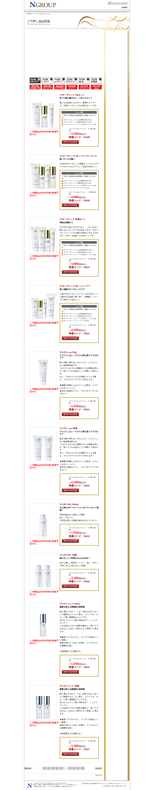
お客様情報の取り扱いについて (99, 783)
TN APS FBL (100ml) (69, 504)
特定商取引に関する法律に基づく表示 (115, 786)
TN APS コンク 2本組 (69, 686)
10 (82, 768)
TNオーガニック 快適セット (73, 219)
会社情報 (85, 783)
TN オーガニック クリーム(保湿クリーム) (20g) (80, 124)
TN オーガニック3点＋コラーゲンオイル (78, 156)
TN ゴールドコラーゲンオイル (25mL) (77, 188)
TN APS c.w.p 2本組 (68, 428)
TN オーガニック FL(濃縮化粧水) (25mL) (78, 122)
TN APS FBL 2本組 (68, 555)
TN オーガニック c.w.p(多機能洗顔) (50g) (78, 120)
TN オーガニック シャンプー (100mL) (77, 321)
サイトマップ (122, 783)
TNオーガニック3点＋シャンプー (75, 286)
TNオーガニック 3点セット (72, 95)
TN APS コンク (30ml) (70, 604)
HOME (29, 14)
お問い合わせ (113, 783)
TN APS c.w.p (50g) (68, 352)
